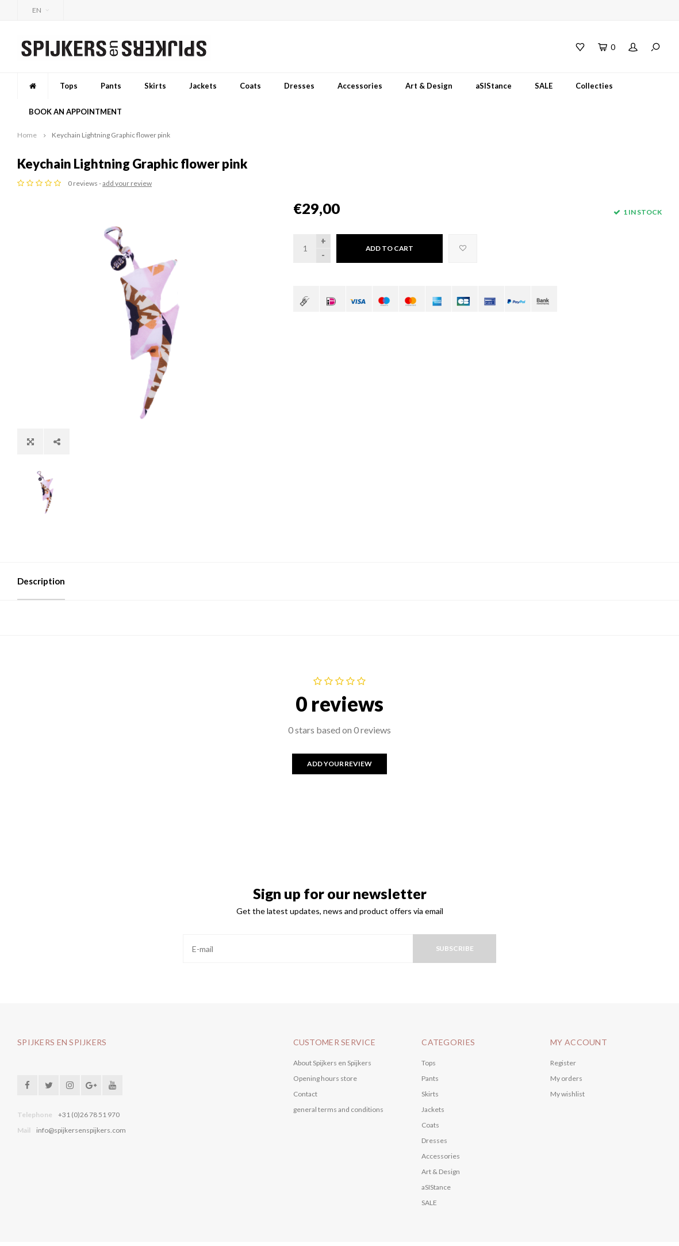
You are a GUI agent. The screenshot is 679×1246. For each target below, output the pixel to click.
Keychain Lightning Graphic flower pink (111, 135)
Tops (69, 85)
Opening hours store (325, 1048)
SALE (544, 85)
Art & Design (428, 85)
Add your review (339, 733)
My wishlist (567, 1063)
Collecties (594, 85)
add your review (403, 183)
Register (563, 1032)
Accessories (359, 85)
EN (40, 10)
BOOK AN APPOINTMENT (75, 111)
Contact (305, 1063)
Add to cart (390, 248)
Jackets (203, 85)
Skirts (155, 85)
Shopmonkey (256, 1228)
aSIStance (493, 85)
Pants (111, 85)
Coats (250, 85)
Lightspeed (185, 1228)
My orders (566, 1048)
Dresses (299, 85)
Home (27, 135)
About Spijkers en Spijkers (332, 1032)
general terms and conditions (338, 1079)
